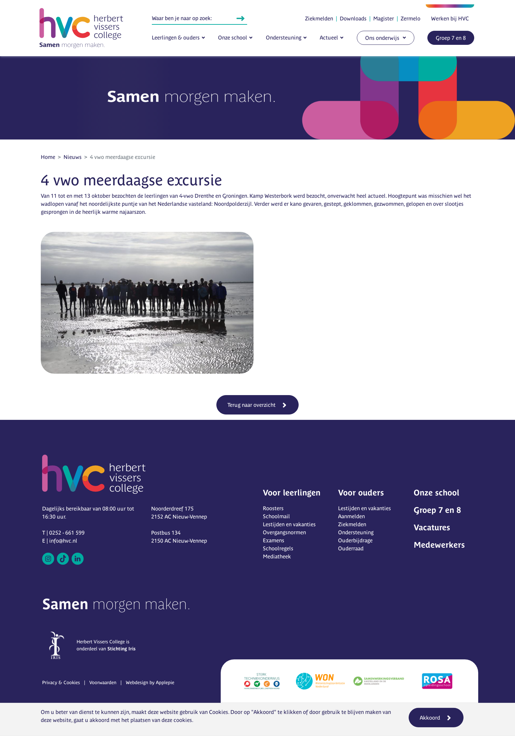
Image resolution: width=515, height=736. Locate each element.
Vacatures (432, 527)
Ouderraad (351, 548)
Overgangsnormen (284, 532)
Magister (383, 18)
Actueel (329, 37)
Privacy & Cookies (61, 682)
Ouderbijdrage (355, 540)
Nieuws (73, 157)
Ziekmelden (319, 18)
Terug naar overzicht (251, 405)
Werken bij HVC (450, 18)
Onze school (232, 37)
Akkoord (430, 718)
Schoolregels (278, 548)
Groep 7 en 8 (451, 38)
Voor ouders (361, 492)
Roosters (273, 508)
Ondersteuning (283, 37)
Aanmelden (351, 516)
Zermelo (410, 18)
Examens (273, 540)
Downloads (353, 18)
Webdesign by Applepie (150, 682)
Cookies (218, 712)
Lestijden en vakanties (289, 524)
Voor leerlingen (291, 492)
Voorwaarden (102, 682)
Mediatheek (277, 556)
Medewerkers (439, 544)
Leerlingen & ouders (176, 37)
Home (48, 157)
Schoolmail (276, 516)
